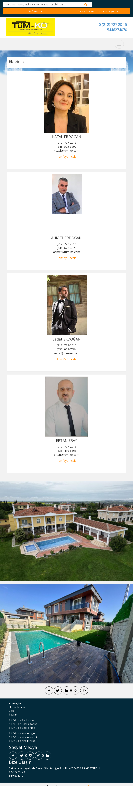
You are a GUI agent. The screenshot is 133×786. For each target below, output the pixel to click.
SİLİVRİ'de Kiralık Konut (23, 737)
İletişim (13, 714)
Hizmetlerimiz (17, 707)
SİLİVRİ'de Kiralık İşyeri (22, 733)
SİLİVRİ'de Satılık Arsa (22, 728)
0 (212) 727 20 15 (113, 24)
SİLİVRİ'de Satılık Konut (23, 724)
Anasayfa (15, 703)
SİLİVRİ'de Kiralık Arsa (22, 741)
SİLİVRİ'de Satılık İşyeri (22, 720)
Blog (11, 710)
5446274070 (117, 29)
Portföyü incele (66, 156)
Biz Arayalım (35, 11)
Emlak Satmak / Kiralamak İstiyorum (98, 11)
